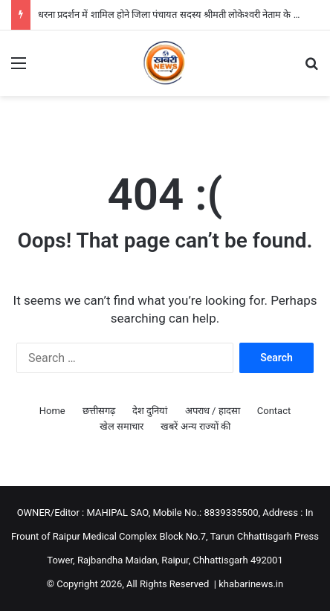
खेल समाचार (121, 426)
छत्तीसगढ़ (98, 410)
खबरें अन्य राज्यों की (195, 426)
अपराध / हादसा (212, 410)
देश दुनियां (149, 410)
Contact (274, 410)
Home (52, 410)
